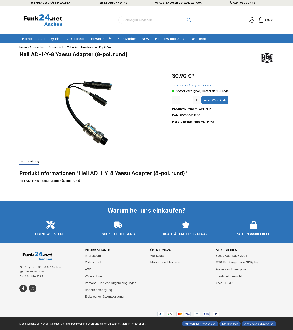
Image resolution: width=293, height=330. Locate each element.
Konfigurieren (230, 323)
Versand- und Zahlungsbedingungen (110, 283)
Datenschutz (94, 262)
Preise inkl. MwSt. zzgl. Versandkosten (193, 85)
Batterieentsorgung (98, 290)
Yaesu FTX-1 (225, 283)
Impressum (93, 255)
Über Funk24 (160, 250)
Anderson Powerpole (231, 269)
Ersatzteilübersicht (229, 276)
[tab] (29, 161)
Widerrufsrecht (95, 276)
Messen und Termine (165, 262)
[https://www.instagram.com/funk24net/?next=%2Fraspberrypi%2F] (32, 288)
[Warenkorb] (266, 20)
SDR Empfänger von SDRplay (237, 262)
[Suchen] (189, 20)
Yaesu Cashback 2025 (231, 255)
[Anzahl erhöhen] (196, 100)
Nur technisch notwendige (200, 323)
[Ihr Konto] (252, 20)
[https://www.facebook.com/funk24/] (23, 288)
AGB (88, 269)
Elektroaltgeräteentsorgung (104, 296)
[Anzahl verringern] (176, 100)
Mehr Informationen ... (134, 323)
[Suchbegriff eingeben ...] (151, 20)
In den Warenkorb (215, 100)
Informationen (97, 250)
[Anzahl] (186, 100)
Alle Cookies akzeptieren (259, 323)
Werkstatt (157, 255)
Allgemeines (226, 250)
